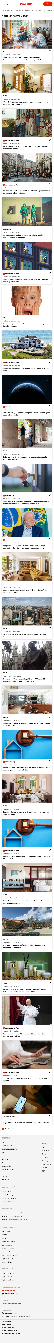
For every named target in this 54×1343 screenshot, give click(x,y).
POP (43, 1171)
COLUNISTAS (6, 1180)
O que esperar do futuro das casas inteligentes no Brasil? (26, 1123)
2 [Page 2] (5, 1129)
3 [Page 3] (8, 1129)
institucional (6, 1321)
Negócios (10, 11)
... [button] (10, 1129)
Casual (44, 1147)
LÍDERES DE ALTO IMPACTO (10, 1149)
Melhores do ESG (7, 1276)
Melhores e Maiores (8, 1273)
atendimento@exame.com (11, 1303)
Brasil (3, 1152)
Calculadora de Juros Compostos (12, 1216)
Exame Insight (6, 1166)
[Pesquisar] (6, 4)
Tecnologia (45, 1161)
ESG (33, 11)
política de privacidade (9, 1331)
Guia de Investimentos (9, 1198)
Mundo (44, 1144)
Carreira (4, 1156)
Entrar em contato (8, 1290)
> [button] (16, 1129)
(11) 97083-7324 (11, 1313)
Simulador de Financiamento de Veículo (14, 1220)
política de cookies (8, 1328)
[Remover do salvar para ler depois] (50, 51)
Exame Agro (46, 1157)
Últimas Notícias (7, 1146)
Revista (49, 11)
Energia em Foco (7, 1245)
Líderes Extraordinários (9, 1255)
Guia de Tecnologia (8, 1195)
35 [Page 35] (13, 1129)
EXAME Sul (39, 11)
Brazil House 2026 (7, 1231)
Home (3, 1142)
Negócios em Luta (7, 1259)
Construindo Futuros (8, 1242)
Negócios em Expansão (9, 1280)
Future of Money (47, 1164)
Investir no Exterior (8, 1248)
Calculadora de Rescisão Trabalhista (13, 1213)
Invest (3, 1173)
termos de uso (6, 1325)
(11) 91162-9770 (11, 1293)
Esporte (44, 1154)
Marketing (45, 1150)
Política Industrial (7, 1262)
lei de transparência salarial (11, 1334)
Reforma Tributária (8, 1252)
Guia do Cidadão (7, 1191)
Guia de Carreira (7, 1202)
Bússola (14, 1116)
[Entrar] (47, 4)
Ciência (44, 1167)
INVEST (4, 11)
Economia (5, 1159)
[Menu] (3, 4)
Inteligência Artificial (23, 11)
